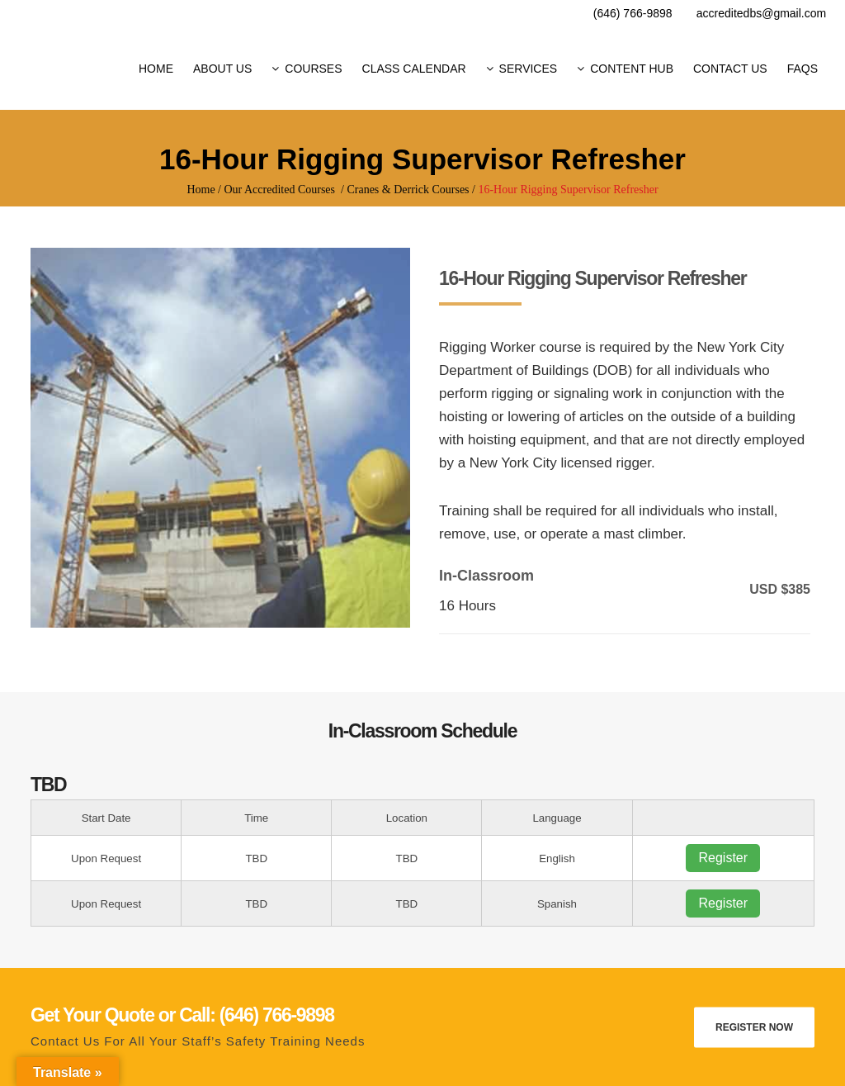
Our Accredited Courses (280, 189)
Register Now (754, 1026)
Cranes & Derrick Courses (408, 189)
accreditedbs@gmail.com (761, 13)
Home (200, 189)
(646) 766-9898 (633, 13)
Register (723, 858)
